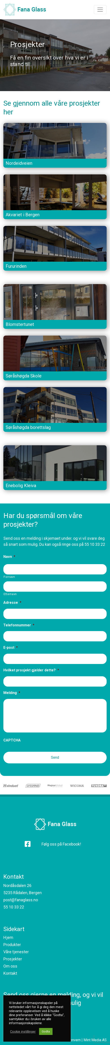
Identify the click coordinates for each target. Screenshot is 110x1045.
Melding (11, 693)
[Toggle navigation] (100, 9)
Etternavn (10, 594)
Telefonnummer (18, 625)
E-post (10, 647)
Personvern (71, 1040)
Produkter (12, 944)
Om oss (10, 966)
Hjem (8, 937)
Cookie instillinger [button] (23, 1032)
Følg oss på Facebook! (61, 844)
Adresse (12, 602)
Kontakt (10, 973)
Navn (9, 557)
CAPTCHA (12, 740)
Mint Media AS (95, 1040)
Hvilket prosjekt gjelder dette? (31, 670)
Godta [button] (46, 1031)
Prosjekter (12, 959)
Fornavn (9, 576)
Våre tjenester (16, 951)
